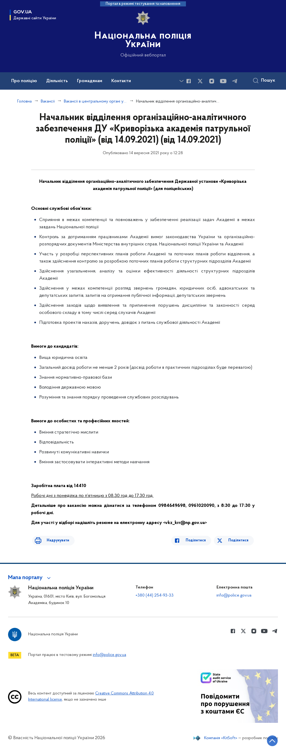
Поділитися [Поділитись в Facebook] (200, 540)
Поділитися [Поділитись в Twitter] (239, 540)
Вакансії (48, 101)
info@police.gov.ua (234, 595)
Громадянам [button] (89, 81)
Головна (24, 101)
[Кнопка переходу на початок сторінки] (266, 740)
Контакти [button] (121, 81)
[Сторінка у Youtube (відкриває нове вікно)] (223, 81)
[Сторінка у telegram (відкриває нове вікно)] (235, 81)
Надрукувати (53, 540)
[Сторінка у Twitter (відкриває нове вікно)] (200, 81)
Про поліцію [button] (24, 81)
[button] (30, 578)
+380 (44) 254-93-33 (154, 595)
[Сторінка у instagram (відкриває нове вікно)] (211, 81)
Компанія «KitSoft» (220, 738)
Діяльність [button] (57, 81)
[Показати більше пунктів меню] (181, 81)
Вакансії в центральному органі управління (95, 101)
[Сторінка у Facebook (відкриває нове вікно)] (188, 81)
